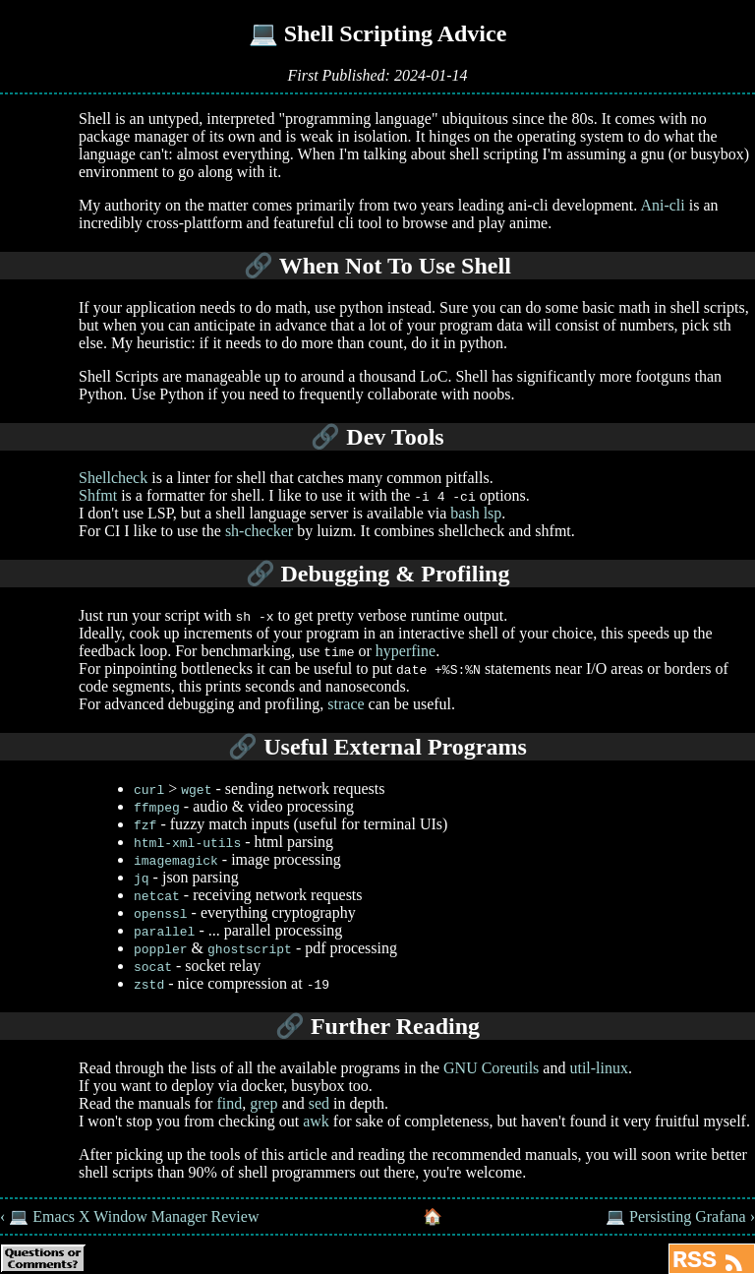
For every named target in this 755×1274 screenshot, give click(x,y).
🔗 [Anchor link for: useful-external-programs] (243, 746)
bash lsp (475, 513)
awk (316, 1121)
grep (263, 1103)
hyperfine (406, 650)
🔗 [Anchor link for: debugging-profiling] (260, 573)
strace (345, 704)
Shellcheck (113, 477)
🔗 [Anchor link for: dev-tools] (325, 437)
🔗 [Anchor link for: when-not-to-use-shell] (258, 265)
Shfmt (98, 495)
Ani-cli (662, 205)
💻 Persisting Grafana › (680, 1216)
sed (319, 1103)
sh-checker (259, 530)
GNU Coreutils (491, 1068)
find (229, 1103)
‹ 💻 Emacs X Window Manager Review (129, 1216)
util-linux (598, 1068)
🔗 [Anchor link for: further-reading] (290, 1026)
